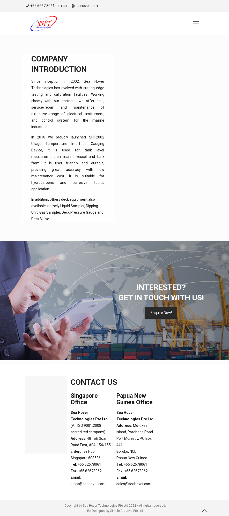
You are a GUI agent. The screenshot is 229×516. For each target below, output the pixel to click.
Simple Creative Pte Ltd (126, 511)
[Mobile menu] (195, 23)
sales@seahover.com (80, 6)
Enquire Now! (161, 313)
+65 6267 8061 (42, 6)
